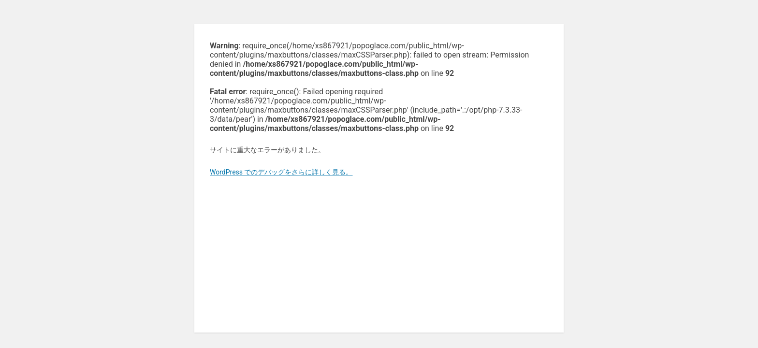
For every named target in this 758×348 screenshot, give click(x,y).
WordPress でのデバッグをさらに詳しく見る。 (281, 172)
